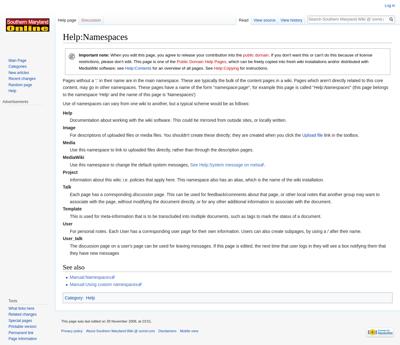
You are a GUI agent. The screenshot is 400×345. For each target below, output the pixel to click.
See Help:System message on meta (225, 164)
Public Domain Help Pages (201, 61)
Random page (20, 85)
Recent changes (22, 78)
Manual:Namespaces (90, 277)
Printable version (22, 326)
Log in (390, 5)
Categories (17, 66)
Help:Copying (226, 68)
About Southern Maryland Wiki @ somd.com (120, 331)
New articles (18, 73)
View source (264, 20)
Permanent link (20, 333)
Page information (22, 339)
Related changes (22, 314)
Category (73, 297)
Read (243, 20)
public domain (256, 55)
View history (291, 20)
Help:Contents (138, 68)
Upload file (312, 135)
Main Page (17, 60)
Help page (67, 20)
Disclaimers (167, 331)
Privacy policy (71, 331)
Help (90, 297)
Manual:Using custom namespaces (104, 284)
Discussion (91, 20)
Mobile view (189, 331)
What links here (21, 308)
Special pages (20, 320)
